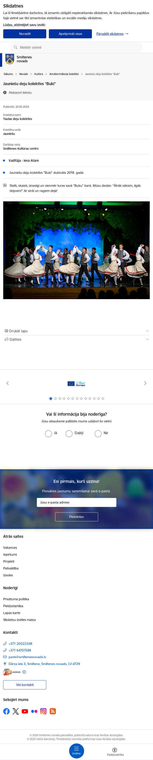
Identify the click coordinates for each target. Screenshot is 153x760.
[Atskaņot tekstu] (20, 92)
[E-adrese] (11, 672)
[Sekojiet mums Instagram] (43, 711)
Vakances (10, 548)
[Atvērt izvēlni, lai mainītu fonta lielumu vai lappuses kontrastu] (114, 752)
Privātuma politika (16, 599)
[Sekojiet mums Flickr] (34, 711)
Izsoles (8, 575)
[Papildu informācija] (24, 672)
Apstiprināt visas (70, 34)
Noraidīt (25, 34)
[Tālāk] (145, 383)
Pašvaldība (11, 568)
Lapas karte (11, 613)
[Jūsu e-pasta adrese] (76, 502)
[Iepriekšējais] (7, 383)
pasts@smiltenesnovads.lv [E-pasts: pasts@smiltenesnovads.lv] (27, 657)
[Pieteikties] (76, 516)
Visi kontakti (25, 685)
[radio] (51, 432)
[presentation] (76, 453)
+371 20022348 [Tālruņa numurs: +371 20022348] (20, 644)
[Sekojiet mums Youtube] (25, 711)
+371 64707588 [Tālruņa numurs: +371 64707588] (20, 650)
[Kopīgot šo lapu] (76, 339)
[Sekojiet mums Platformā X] (15, 711)
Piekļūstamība (13, 606)
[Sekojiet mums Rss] (52, 711)
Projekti (8, 561)
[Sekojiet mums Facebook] (6, 711)
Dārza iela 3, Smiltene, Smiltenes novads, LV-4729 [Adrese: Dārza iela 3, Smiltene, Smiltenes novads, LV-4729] (44, 664)
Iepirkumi (10, 554)
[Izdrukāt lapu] (76, 331)
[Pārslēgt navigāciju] (76, 750)
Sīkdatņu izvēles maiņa (19, 620)
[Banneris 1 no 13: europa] (76, 383)
